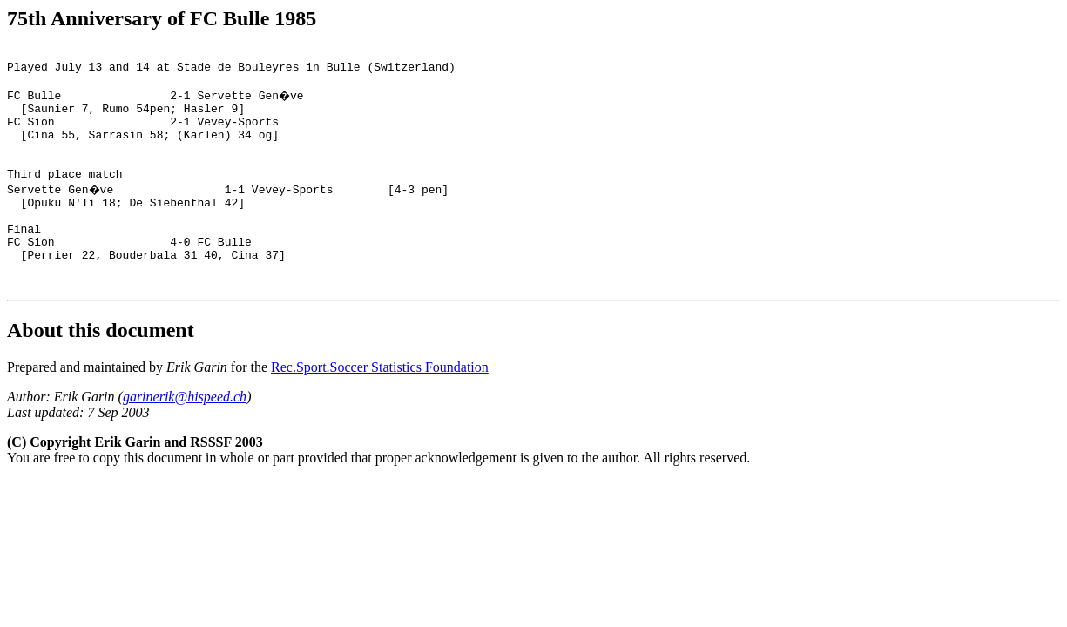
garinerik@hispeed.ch (184, 438)
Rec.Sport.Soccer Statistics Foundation (380, 408)
